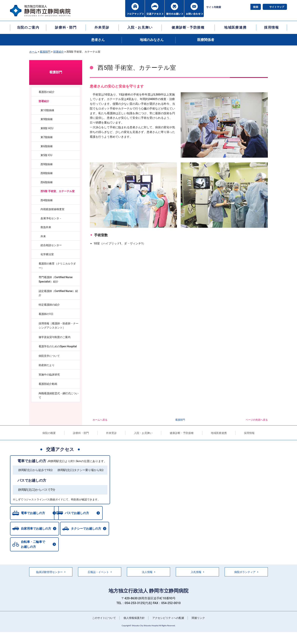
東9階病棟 (47, 119)
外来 (43, 236)
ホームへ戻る (100, 419)
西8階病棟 (47, 173)
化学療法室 (47, 254)
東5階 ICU (46, 155)
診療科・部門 (81, 432)
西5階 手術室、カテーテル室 (58, 191)
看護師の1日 (46, 313)
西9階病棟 (47, 164)
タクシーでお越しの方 (87, 529)
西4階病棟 (47, 200)
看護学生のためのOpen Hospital (59, 346)
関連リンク (198, 618)
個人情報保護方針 (134, 618)
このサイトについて (104, 618)
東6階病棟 (47, 146)
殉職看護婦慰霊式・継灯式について (58, 395)
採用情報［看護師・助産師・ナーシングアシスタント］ (58, 325)
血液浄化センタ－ (51, 218)
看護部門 (45, 51)
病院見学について (49, 355)
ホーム (33, 51)
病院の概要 (49, 432)
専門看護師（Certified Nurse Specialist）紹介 (56, 279)
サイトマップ (276, 6)
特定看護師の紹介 (49, 304)
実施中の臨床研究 (49, 374)
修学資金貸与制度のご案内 (54, 337)
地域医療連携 (219, 432)
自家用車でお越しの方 (36, 529)
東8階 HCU (47, 128)
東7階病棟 (47, 137)
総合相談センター (51, 245)
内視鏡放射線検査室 (52, 209)
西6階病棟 (47, 182)
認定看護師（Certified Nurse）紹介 (58, 293)
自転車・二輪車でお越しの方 (33, 545)
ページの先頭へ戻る (257, 419)
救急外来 (46, 227)
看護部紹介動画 (48, 383)
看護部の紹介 (47, 91)
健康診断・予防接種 (182, 432)
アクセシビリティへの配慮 (168, 618)
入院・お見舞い (143, 432)
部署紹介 (58, 51)
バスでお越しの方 (31, 480)
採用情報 (249, 432)
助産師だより (47, 365)
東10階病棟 (47, 110)
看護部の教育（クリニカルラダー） (57, 265)
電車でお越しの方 (31, 461)
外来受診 (111, 432)
